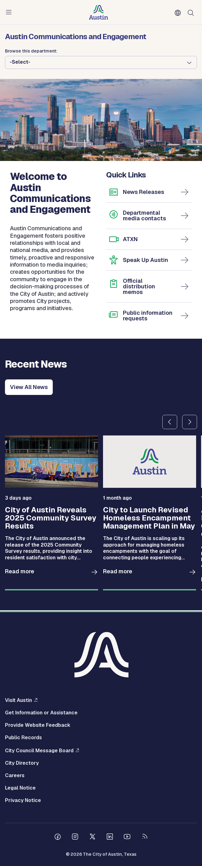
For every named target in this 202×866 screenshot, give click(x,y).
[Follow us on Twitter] (92, 837)
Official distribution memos (139, 286)
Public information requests (148, 315)
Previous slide (169, 422)
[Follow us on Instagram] (75, 837)
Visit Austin (18, 700)
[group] (51, 512)
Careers (15, 775)
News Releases (143, 191)
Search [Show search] (192, 12)
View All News (29, 387)
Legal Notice (20, 788)
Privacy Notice (23, 800)
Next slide (189, 422)
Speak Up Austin (145, 259)
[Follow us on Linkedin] (110, 837)
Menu (10, 12)
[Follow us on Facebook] (57, 837)
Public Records (23, 737)
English (179, 13)
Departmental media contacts (144, 215)
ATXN (130, 239)
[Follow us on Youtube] (127, 837)
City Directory (22, 763)
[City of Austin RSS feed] (144, 837)
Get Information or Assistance (41, 712)
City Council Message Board (39, 750)
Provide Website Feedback (37, 725)
